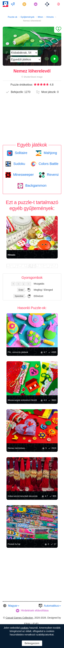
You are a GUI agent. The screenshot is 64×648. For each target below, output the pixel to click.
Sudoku (18, 164)
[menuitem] (13, 4)
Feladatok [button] (24, 4)
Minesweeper (23, 174)
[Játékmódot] (25, 59)
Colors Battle (48, 164)
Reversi (52, 174)
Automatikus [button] (51, 605)
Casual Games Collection (19, 617)
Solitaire (20, 153)
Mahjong (50, 153)
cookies (24, 627)
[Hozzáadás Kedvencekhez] (57, 30)
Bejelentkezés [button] (58, 4)
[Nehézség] (24, 52)
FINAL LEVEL (31, 623)
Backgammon (35, 185)
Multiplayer (13, 4)
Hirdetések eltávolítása (35, 610)
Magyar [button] (12, 605)
